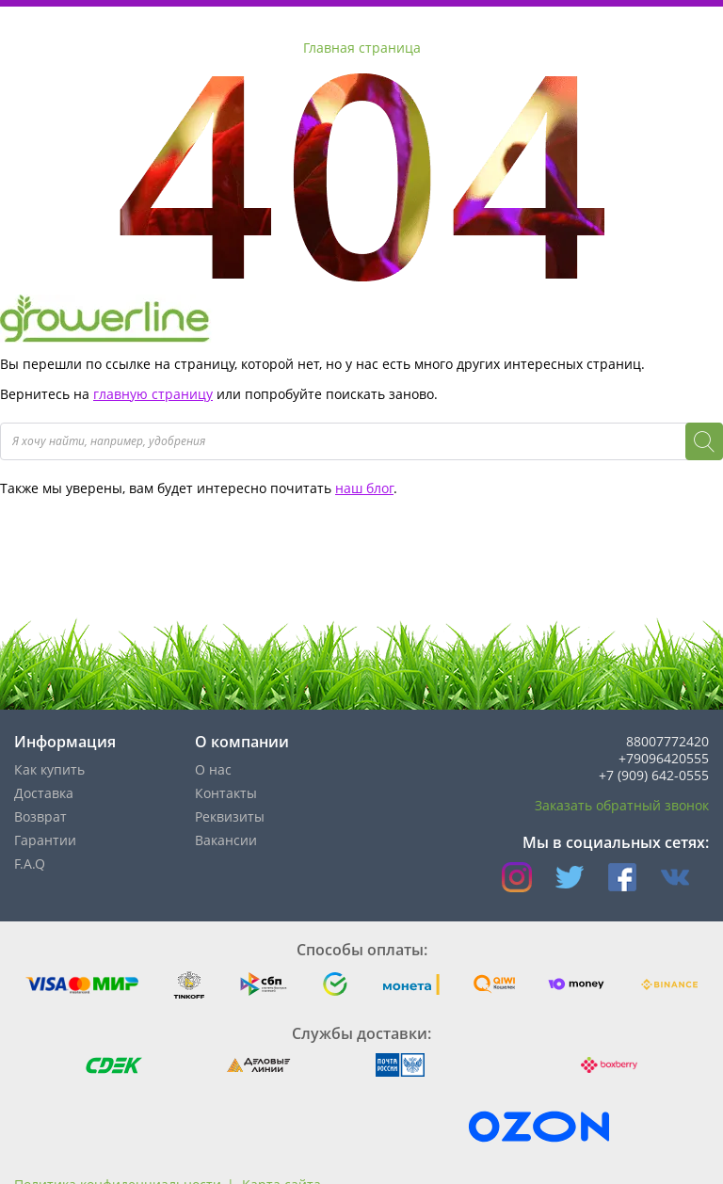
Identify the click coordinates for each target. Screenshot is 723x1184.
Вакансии (226, 840)
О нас (213, 769)
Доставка (43, 793)
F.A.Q (29, 863)
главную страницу (153, 394)
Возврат (40, 816)
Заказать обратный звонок (622, 805)
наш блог (364, 488)
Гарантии (45, 840)
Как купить (49, 769)
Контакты (226, 793)
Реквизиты (230, 816)
